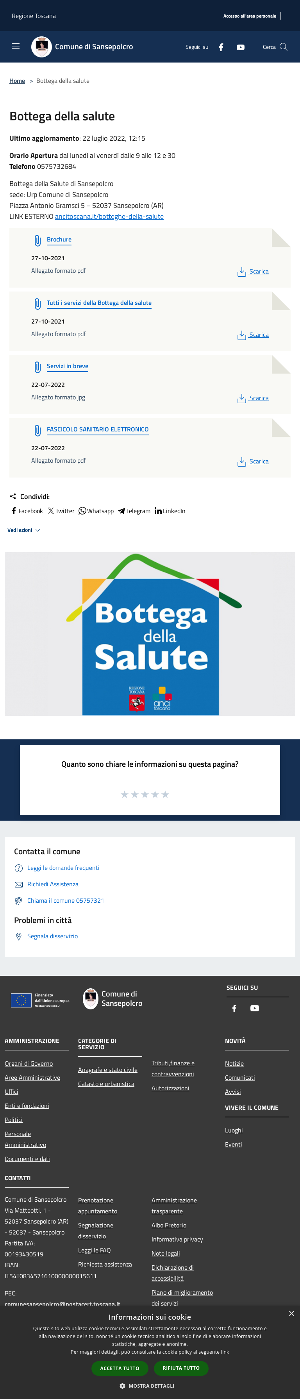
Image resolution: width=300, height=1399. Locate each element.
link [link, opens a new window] (225, 1352)
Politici (14, 1119)
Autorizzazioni (170, 1088)
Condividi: (29, 496)
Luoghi (234, 1130)
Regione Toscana (34, 15)
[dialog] (150, 1352)
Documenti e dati (27, 1158)
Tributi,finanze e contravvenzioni (173, 1068)
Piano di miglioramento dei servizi (182, 1298)
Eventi (233, 1144)
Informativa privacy (177, 1239)
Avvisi (233, 1091)
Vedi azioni (25, 530)
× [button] (291, 1314)
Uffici (11, 1091)
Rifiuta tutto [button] (181, 1368)
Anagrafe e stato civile (108, 1069)
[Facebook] (218, 46)
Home (17, 80)
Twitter (60, 510)
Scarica (252, 271)
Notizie (234, 1063)
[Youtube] (237, 46)
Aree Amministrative (32, 1077)
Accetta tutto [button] (119, 1368)
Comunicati (240, 1077)
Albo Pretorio (169, 1225)
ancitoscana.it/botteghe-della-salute (109, 216)
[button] (150, 1386)
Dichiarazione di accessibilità (173, 1273)
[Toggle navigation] (15, 46)
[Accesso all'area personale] (249, 16)
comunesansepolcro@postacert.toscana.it (62, 1304)
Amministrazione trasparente (174, 1205)
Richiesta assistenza (105, 1264)
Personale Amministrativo (25, 1139)
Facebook (26, 510)
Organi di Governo (29, 1063)
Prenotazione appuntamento (97, 1205)
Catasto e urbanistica (106, 1083)
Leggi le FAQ (94, 1250)
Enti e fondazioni (27, 1105)
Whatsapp (96, 510)
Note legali (166, 1253)
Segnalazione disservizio (95, 1230)
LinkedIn (170, 510)
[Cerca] (283, 47)
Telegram (133, 510)
